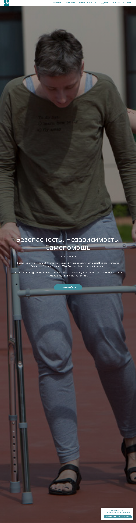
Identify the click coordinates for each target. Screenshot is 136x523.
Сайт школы (127, 3)
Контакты (116, 3)
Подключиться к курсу (87, 3)
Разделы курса (70, 3)
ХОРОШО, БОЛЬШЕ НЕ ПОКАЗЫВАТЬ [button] (118, 517)
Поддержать (104, 3)
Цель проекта (56, 3)
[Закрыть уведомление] (132, 509)
